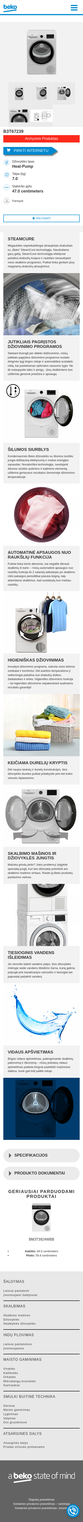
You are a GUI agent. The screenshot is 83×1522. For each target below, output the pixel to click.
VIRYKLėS (9, 1368)
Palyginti (41, 218)
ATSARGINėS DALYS (15, 1443)
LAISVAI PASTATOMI (16, 1290)
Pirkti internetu (27, 151)
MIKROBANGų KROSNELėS (19, 1381)
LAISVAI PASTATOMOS (17, 1344)
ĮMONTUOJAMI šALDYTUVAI (20, 1295)
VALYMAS (9, 1418)
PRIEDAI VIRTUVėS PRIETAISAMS (24, 1447)
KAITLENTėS (10, 1373)
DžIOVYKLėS (11, 1319)
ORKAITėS (9, 1377)
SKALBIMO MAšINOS (16, 1315)
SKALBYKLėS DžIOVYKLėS (19, 1323)
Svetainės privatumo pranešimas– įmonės (41, 1508)
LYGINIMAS (10, 1414)
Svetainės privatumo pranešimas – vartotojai (41, 1503)
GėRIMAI (9, 1405)
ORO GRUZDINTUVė (15, 1422)
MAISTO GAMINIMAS (16, 1409)
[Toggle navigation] (74, 7)
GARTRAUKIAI (11, 1385)
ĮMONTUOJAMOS (13, 1348)
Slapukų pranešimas (42, 1499)
